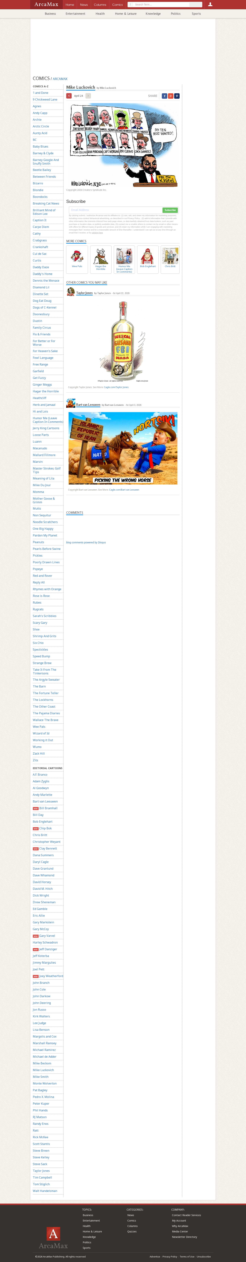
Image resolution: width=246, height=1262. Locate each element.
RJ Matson (40, 1117)
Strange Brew (42, 663)
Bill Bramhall (45, 808)
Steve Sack (40, 1164)
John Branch (41, 983)
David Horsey (42, 882)
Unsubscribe (204, 1256)
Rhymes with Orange (47, 589)
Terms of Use (187, 1256)
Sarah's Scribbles (44, 616)
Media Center (180, 1231)
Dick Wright (41, 895)
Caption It (39, 220)
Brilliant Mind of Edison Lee (44, 212)
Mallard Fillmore (44, 455)
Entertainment (75, 14)
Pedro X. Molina (43, 1097)
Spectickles (40, 650)
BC (35, 140)
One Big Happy (43, 529)
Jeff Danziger (45, 949)
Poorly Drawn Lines (46, 562)
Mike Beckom (42, 1063)
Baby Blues (40, 146)
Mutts (37, 508)
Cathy (37, 234)
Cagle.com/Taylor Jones (116, 387)
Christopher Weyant (46, 842)
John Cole (39, 989)
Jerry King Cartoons (46, 428)
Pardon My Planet (45, 535)
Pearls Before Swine (47, 549)
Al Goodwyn (41, 788)
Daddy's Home (42, 274)
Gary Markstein (43, 922)
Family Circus (42, 328)
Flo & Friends (41, 334)
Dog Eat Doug (42, 301)
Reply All (39, 582)
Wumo (37, 747)
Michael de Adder (44, 1057)
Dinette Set (40, 294)
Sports (196, 14)
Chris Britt (40, 835)
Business (50, 14)
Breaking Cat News (46, 203)
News (130, 1215)
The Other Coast (44, 706)
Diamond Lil (41, 287)
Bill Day (38, 815)
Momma (38, 492)
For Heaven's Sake (45, 351)
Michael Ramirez (44, 1050)
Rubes (37, 603)
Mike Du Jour (42, 485)
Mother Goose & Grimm (44, 500)
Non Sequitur (42, 515)
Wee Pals (39, 727)
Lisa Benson (41, 1030)
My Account (179, 1220)
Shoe (36, 629)
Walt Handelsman (45, 1191)
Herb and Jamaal (44, 405)
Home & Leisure (126, 14)
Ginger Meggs (42, 385)
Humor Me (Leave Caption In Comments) (48, 420)
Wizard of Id (41, 733)
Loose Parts (41, 435)
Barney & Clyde (43, 153)
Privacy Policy (170, 1256)
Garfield (38, 371)
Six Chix (38, 643)
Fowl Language (43, 358)
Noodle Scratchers (45, 522)
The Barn (39, 686)
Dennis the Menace (46, 281)
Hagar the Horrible (46, 391)
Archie (37, 120)
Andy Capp (40, 113)
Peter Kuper (41, 1104)
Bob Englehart (42, 822)
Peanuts (38, 542)
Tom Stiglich (41, 1184)
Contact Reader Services (186, 1215)
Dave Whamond (43, 875)
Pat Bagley (40, 1090)
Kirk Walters (41, 1016)
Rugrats (38, 609)
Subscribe (170, 210)
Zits (35, 760)
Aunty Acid (40, 133)
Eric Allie (39, 916)
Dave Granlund (43, 869)
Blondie (38, 190)
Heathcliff (39, 398)
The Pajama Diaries (46, 713)
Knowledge (153, 14)
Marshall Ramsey (44, 1043)
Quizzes (132, 1231)
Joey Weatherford (48, 976)
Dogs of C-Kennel (44, 307)
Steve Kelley (41, 1157)
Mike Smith (40, 1077)
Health (100, 14)
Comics (131, 1220)
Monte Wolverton (45, 1083)
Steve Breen (41, 1151)
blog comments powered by (86, 542)
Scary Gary (40, 623)
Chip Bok (42, 828)
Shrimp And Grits (44, 636)
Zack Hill (39, 753)
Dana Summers (43, 855)
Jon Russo (39, 1010)
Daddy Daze (41, 267)
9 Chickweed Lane (45, 99)
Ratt (35, 1130)
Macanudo (40, 448)
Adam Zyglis (41, 781)
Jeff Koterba (41, 956)
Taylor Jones (41, 1171)
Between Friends (44, 177)
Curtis (37, 260)
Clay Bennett (45, 848)
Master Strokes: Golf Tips (47, 470)
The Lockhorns (43, 700)
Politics (176, 14)
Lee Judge (39, 1023)
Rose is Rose (41, 596)
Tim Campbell (42, 1177)
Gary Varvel (44, 936)
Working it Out (43, 740)
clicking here (97, 233)
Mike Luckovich (43, 1070)
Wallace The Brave (45, 720)
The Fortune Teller (46, 693)
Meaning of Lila (43, 478)
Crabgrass (40, 240)
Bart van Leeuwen (45, 801)
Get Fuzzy (39, 378)
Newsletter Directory (184, 1237)
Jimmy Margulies (44, 963)
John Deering (42, 1003)
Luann (37, 442)
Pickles (37, 556)
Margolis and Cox (44, 1036)
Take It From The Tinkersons (44, 671)
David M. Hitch (43, 889)
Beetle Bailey (42, 170)
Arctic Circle (41, 126)
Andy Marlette (42, 795)
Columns (132, 1226)
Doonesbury (41, 314)
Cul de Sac (40, 254)
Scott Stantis (41, 1144)
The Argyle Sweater (46, 680)
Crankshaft (40, 247)
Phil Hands (40, 1110)
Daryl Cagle (41, 862)
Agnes (37, 106)
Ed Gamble (40, 909)
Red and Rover (42, 576)
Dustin (37, 321)
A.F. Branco (40, 775)
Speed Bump (41, 656)
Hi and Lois (40, 411)
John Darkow (41, 996)
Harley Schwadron (45, 942)
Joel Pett (38, 969)
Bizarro (38, 183)
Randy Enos (40, 1124)
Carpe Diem (41, 227)
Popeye (38, 569)
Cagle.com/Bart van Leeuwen (124, 489)
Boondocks (40, 197)
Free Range (40, 364)
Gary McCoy (41, 929)
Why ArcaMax (180, 1226)
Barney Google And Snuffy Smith (46, 162)
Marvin (38, 462)
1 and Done (40, 93)
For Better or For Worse (44, 343)
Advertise (155, 1256)
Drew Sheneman (44, 902)
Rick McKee (40, 1137)
